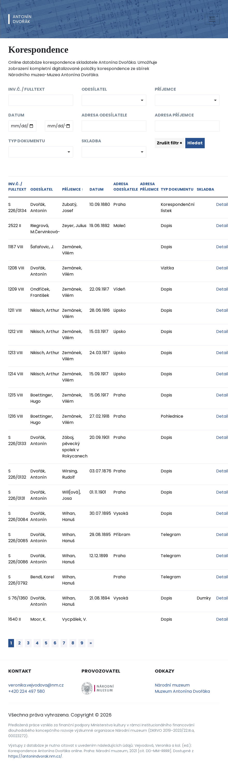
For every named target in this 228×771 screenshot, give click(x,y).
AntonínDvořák (22, 19)
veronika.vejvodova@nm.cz (36, 685)
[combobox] (114, 100)
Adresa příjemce (174, 115)
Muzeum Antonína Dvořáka (182, 691)
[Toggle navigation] (212, 19)
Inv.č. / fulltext (26, 89)
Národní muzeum (172, 685)
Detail (222, 204)
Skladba (91, 141)
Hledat (195, 143)
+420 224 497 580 (26, 691)
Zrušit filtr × (169, 143)
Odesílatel (94, 89)
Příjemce (165, 89)
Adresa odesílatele (104, 115)
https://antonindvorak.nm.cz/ (35, 756)
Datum (16, 115)
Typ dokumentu (26, 141)
